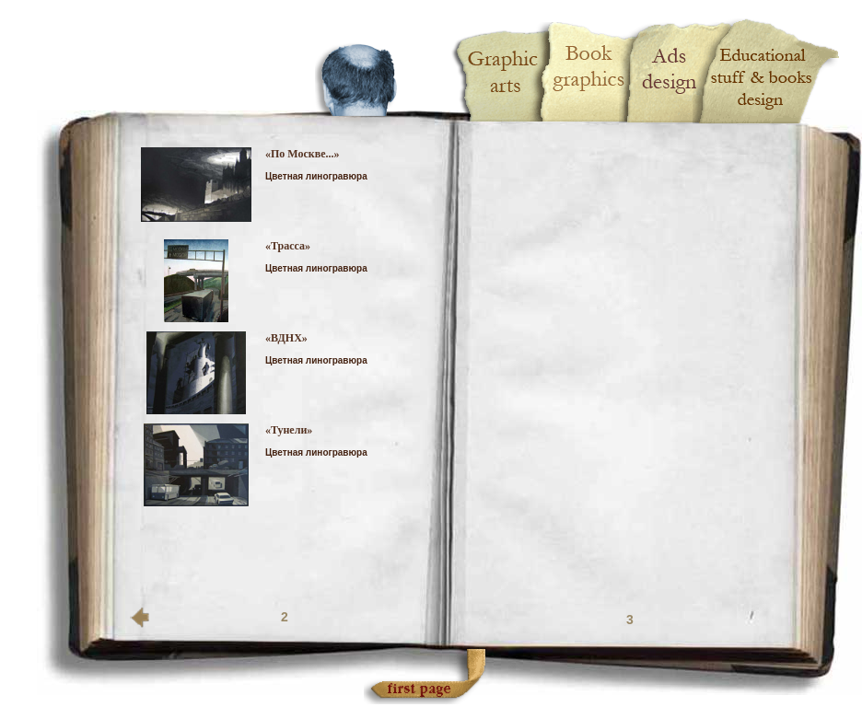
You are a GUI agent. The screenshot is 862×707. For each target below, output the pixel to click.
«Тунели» (288, 429)
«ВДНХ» (286, 337)
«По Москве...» (302, 153)
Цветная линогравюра (316, 176)
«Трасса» (287, 245)
